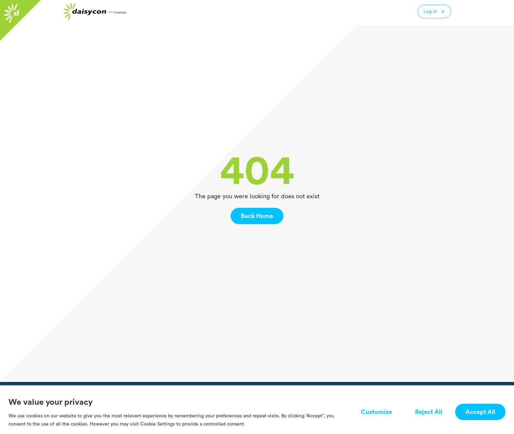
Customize (376, 412)
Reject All (428, 412)
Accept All (480, 412)
